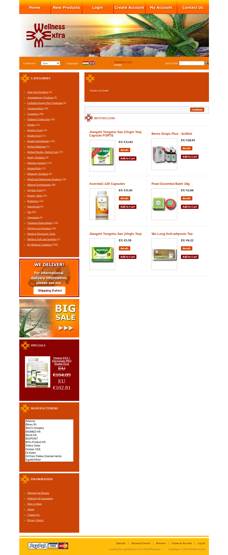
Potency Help (34, 195)
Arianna (49, 421)
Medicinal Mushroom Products (44, 179)
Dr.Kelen (49, 453)
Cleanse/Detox (35, 108)
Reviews (161, 543)
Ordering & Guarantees (40, 498)
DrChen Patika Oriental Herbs (49, 456)
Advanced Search (140, 543)
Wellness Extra (197, 549)
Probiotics (33, 200)
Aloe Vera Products (38, 91)
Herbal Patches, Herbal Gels (42, 151)
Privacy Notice (35, 520)
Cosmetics (33, 113)
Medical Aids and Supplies (42, 239)
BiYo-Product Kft (49, 442)
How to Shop (34, 503)
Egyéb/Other (49, 460)
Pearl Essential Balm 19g (171, 184)
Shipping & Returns (38, 492)
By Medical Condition (39, 244)
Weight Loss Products (39, 228)
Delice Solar (49, 445)
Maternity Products (38, 173)
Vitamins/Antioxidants (39, 222)
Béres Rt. (49, 424)
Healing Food (34, 130)
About (30, 509)
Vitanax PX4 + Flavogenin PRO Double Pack (62, 360)
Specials (121, 543)
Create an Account (182, 543)
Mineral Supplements (39, 184)
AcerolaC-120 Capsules (107, 184)
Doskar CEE (49, 449)
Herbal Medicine (36, 146)
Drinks (31, 124)
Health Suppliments (38, 140)
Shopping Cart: (123, 61)
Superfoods (33, 206)
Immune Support (36, 162)
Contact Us (33, 514)
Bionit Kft (49, 435)
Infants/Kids (34, 168)
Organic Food (35, 190)
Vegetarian (33, 217)
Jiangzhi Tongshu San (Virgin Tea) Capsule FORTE (115, 133)
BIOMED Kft (49, 432)
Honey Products (36, 157)
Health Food (34, 135)
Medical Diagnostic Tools (41, 233)
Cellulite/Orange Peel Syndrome (45, 102)
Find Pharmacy (152, 549)
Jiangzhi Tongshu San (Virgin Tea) (115, 234)
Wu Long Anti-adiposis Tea (172, 234)
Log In (201, 543)
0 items (118, 64)
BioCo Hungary (49, 428)
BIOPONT (49, 439)
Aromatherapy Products (40, 97)
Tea (29, 211)
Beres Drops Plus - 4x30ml (172, 134)
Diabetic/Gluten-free (38, 119)
